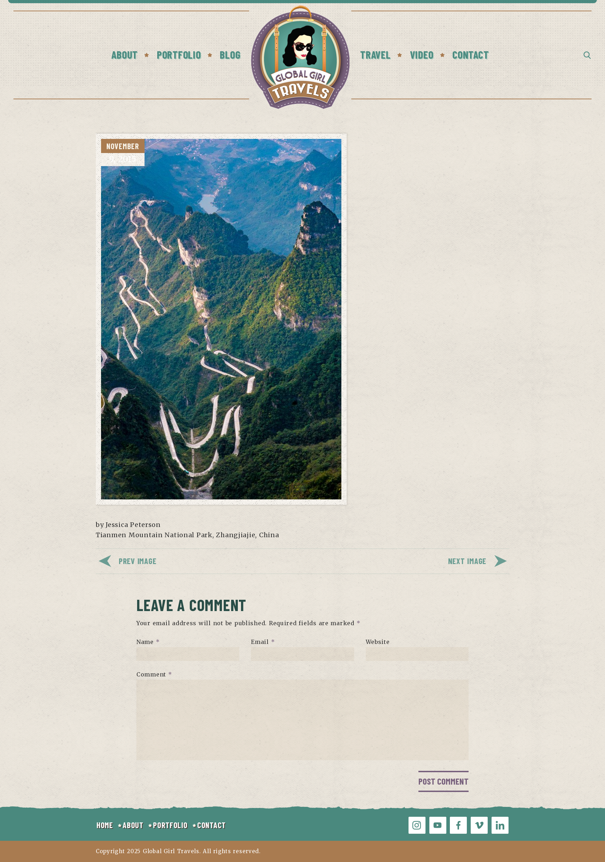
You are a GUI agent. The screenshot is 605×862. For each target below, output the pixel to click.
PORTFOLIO (170, 824)
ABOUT (133, 824)
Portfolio (179, 54)
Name (147, 641)
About (124, 54)
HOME (104, 824)
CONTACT (211, 824)
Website (378, 641)
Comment (154, 674)
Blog (230, 54)
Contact (470, 54)
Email (263, 641)
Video (422, 54)
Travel (375, 54)
